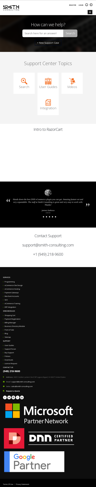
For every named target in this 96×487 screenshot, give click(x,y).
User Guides (9, 345)
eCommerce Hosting (12, 289)
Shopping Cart (10, 315)
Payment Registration (12, 319)
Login (81, 5)
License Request (11, 363)
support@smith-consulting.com (48, 245)
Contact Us (8, 367)
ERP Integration (10, 307)
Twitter (9, 397)
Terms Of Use (8, 484)
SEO (6, 300)
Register (72, 5)
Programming (10, 282)
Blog (6, 333)
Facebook (5, 397)
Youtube (22, 397)
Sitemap (8, 337)
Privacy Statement (22, 484)
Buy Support (9, 353)
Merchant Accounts (12, 296)
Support (6, 341)
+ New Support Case (48, 42)
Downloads (9, 360)
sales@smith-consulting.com (22, 386)
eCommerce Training (12, 303)
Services (6, 277)
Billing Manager (10, 323)
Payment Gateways (12, 293)
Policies (7, 356)
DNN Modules (9, 311)
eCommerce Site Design (14, 285)
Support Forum (10, 349)
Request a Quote (13, 391)
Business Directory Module (15, 326)
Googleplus (18, 397)
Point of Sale (9, 330)
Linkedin (13, 397)
